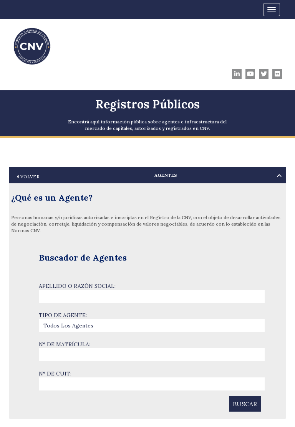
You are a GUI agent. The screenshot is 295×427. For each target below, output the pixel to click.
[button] (147, 175)
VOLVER (28, 176)
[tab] (147, 175)
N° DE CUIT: (55, 373)
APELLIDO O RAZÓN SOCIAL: (77, 285)
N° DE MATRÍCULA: (64, 344)
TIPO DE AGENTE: (63, 315)
